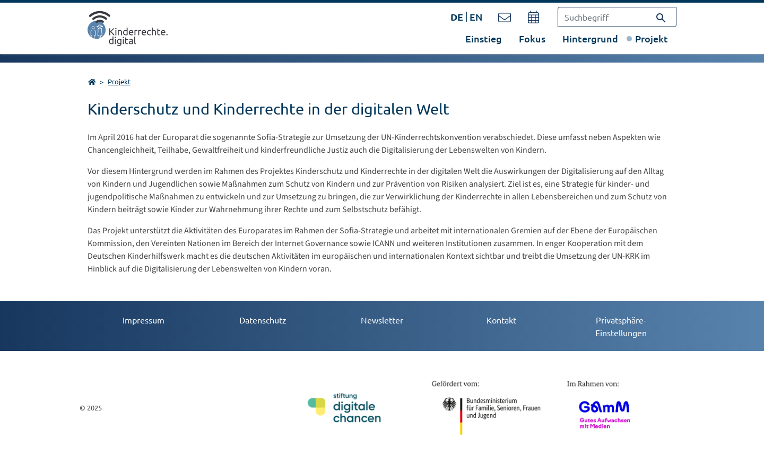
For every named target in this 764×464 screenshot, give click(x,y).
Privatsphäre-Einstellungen (621, 326)
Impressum (143, 319)
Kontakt (501, 319)
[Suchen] (661, 17)
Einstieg (483, 38)
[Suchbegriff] (617, 17)
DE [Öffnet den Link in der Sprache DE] (456, 17)
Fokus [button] (532, 38)
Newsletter (382, 319)
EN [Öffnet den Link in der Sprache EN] (476, 17)
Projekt (651, 38)
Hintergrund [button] (590, 38)
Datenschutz (262, 319)
